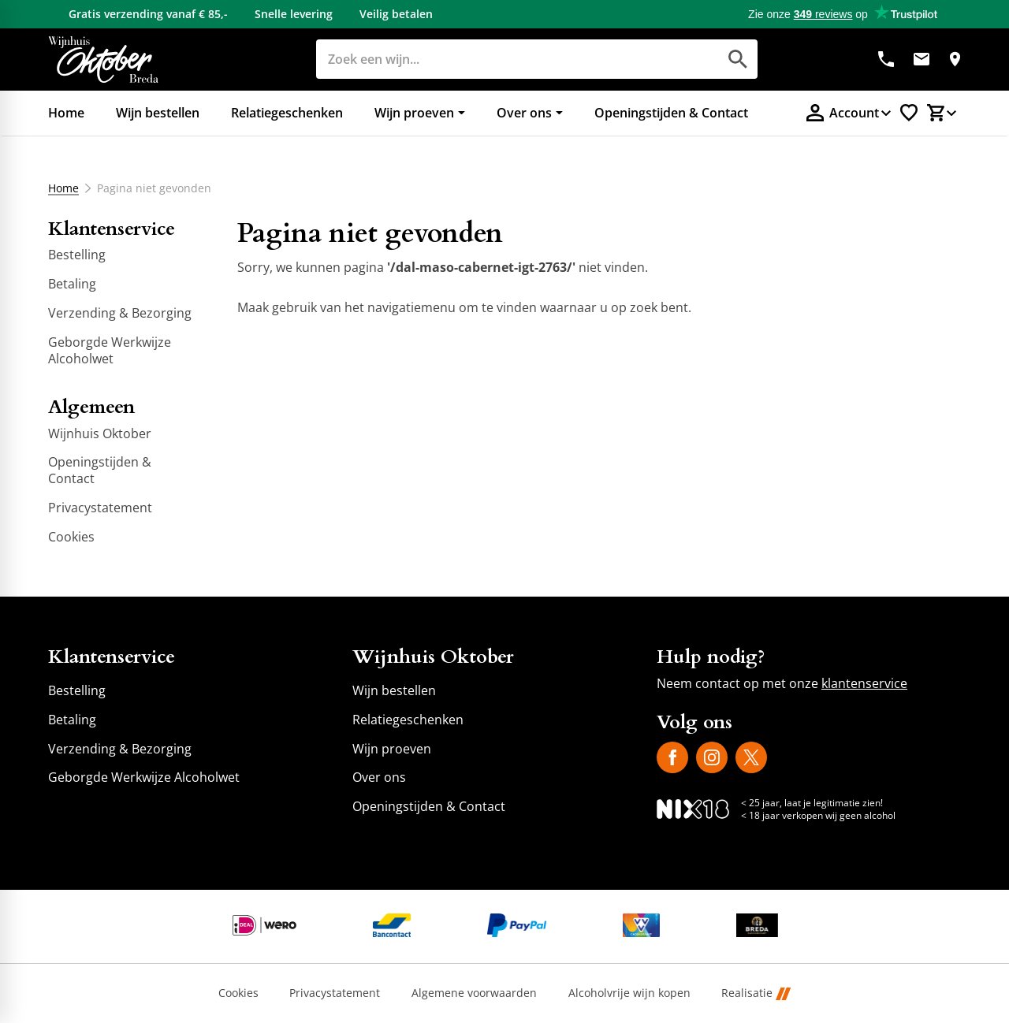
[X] (751, 757)
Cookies (238, 993)
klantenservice (864, 683)
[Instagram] (712, 757)
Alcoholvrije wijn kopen (629, 993)
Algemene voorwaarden (474, 993)
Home (63, 188)
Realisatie (756, 993)
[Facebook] (672, 757)
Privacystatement (334, 993)
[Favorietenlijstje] (908, 112)
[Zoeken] (499, 59)
